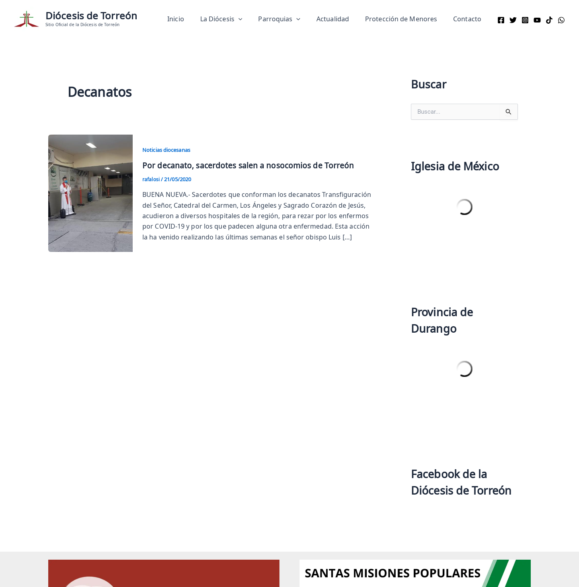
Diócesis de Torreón (91, 15)
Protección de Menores (406, 19)
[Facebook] (501, 20)
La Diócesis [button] (236, 19)
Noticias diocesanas (169, 149)
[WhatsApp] (561, 20)
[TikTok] (549, 20)
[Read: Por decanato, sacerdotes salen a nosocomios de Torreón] (90, 191)
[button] (253, 19)
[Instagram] (525, 20)
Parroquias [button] (290, 19)
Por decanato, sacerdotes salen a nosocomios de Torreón (249, 165)
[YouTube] (537, 20)
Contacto (469, 19)
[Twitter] (513, 20)
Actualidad (340, 19)
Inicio (193, 19)
